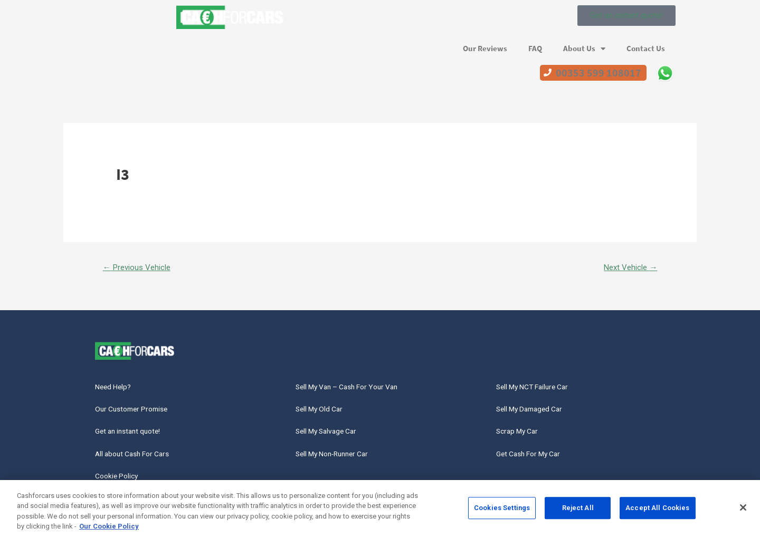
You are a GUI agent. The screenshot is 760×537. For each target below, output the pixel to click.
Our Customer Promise (137, 412)
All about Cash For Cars (138, 460)
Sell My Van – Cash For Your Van (355, 388)
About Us (584, 49)
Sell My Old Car (324, 412)
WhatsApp (665, 72)
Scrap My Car (520, 436)
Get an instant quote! (133, 436)
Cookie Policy (120, 484)
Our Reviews (485, 48)
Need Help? (117, 388)
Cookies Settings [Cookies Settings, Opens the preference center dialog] (502, 512)
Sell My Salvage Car (332, 436)
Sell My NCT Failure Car (539, 388)
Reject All (578, 512)
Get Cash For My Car (534, 460)
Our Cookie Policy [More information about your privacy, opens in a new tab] (109, 531)
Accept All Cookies (657, 512)
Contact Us (645, 48)
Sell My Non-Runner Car (339, 460)
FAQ (535, 48)
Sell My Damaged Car (536, 412)
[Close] (743, 511)
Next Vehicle (628, 268)
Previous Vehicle (140, 268)
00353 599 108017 (598, 73)
